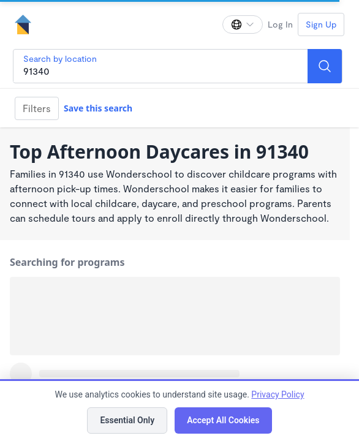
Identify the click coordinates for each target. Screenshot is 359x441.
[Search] (325, 66)
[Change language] (242, 24)
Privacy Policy (277, 394)
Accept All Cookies (223, 420)
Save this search (98, 108)
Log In (280, 24)
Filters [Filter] (37, 108)
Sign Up (321, 24)
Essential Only (127, 420)
